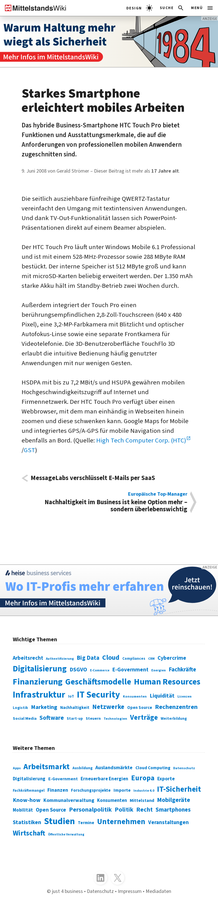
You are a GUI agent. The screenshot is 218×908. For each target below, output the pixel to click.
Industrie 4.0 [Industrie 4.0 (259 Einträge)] (143, 790)
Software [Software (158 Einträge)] (51, 717)
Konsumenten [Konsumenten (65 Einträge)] (135, 696)
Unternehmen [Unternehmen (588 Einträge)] (121, 821)
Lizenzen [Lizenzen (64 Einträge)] (184, 696)
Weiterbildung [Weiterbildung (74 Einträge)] (174, 718)
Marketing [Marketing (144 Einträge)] (44, 707)
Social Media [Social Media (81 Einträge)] (25, 718)
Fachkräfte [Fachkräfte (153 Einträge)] (182, 669)
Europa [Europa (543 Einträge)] (142, 778)
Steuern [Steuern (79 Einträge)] (93, 718)
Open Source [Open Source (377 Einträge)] (51, 810)
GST (29, 450)
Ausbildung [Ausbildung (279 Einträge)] (82, 768)
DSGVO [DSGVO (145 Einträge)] (78, 669)
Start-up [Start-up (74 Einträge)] (75, 718)
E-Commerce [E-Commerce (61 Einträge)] (100, 670)
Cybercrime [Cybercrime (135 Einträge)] (172, 658)
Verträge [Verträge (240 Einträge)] (144, 717)
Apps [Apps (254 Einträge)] (17, 768)
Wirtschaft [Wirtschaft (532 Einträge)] (29, 833)
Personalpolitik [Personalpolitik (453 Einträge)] (90, 809)
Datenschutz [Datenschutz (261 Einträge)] (184, 768)
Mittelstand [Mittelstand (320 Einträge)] (142, 800)
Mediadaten (158, 891)
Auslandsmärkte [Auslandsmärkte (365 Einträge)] (114, 767)
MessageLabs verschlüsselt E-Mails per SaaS (93, 478)
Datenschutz (100, 891)
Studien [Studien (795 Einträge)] (59, 821)
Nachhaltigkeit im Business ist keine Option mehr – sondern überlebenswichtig (109, 502)
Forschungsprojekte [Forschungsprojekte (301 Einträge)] (91, 790)
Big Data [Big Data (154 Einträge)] (88, 658)
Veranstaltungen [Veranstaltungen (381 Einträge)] (168, 822)
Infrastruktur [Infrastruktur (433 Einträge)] (39, 694)
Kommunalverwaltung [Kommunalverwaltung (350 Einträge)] (68, 800)
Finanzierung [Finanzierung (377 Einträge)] (37, 682)
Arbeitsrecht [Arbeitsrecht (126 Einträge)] (28, 658)
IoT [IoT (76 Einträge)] (71, 696)
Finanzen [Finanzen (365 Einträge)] (57, 790)
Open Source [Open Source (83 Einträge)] (139, 708)
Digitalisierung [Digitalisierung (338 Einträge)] (40, 669)
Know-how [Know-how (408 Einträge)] (27, 800)
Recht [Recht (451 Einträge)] (144, 809)
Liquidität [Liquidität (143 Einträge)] (162, 696)
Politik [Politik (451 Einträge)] (124, 809)
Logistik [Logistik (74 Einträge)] (20, 707)
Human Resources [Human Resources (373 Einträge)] (167, 682)
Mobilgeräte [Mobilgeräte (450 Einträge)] (173, 800)
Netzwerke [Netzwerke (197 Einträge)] (108, 706)
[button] (172, 8)
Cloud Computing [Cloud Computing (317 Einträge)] (152, 768)
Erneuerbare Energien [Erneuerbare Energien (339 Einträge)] (104, 778)
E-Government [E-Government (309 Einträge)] (63, 779)
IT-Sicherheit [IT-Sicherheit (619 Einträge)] (179, 789)
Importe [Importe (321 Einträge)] (122, 790)
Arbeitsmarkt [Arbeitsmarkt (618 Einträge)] (47, 766)
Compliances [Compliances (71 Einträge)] (133, 658)
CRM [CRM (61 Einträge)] (151, 658)
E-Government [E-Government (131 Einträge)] (130, 670)
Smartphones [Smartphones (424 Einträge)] (173, 810)
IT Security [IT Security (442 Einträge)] (98, 694)
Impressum (130, 891)
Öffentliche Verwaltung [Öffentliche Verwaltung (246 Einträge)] (66, 834)
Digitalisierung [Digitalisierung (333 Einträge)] (29, 778)
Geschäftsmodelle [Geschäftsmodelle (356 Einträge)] (98, 682)
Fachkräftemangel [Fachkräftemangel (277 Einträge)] (29, 790)
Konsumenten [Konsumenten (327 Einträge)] (112, 800)
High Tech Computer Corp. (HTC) (141, 440)
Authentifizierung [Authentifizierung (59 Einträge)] (60, 658)
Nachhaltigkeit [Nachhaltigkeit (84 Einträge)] (74, 708)
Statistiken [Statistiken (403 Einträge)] (27, 822)
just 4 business (67, 891)
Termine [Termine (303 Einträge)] (86, 823)
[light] (139, 8)
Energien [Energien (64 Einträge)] (158, 670)
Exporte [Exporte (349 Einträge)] (166, 778)
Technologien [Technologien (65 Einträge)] (115, 718)
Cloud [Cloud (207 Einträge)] (111, 658)
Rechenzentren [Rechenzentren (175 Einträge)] (176, 706)
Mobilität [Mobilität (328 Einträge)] (23, 810)
